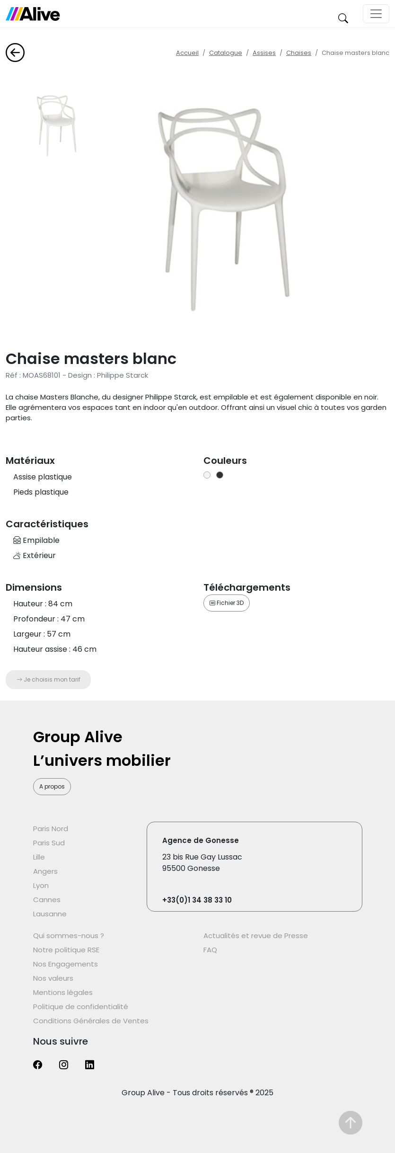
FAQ (210, 950)
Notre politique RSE (66, 950)
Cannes (47, 900)
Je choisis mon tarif (48, 679)
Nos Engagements (65, 964)
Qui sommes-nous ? (68, 935)
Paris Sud (49, 843)
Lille (39, 857)
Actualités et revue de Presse (255, 935)
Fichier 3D (227, 603)
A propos (52, 786)
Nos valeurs (53, 978)
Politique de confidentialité (80, 1006)
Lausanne (50, 914)
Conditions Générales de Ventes (91, 1021)
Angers (45, 871)
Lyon (41, 885)
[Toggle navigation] (376, 13)
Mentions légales (63, 992)
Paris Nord (50, 829)
